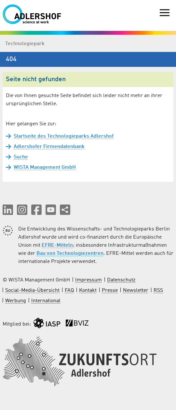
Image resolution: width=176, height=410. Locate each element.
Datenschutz (121, 280)
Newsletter (135, 290)
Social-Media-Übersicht (32, 290)
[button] (8, 210)
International (46, 301)
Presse (110, 290)
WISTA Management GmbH (45, 167)
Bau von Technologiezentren (69, 253)
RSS (158, 290)
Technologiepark (25, 43)
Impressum (88, 280)
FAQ (69, 290)
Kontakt (88, 290)
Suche (21, 157)
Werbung (15, 301)
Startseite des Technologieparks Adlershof (64, 136)
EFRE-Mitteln (57, 245)
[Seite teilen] (65, 210)
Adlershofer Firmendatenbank (49, 146)
